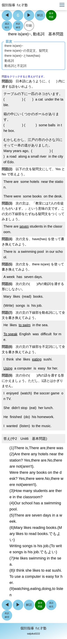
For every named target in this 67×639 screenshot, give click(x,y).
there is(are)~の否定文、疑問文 (26, 50)
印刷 (29, 25)
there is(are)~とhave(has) (22, 55)
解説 (40, 15)
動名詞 (9, 60)
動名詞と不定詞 (15, 66)
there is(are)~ (14, 45)
